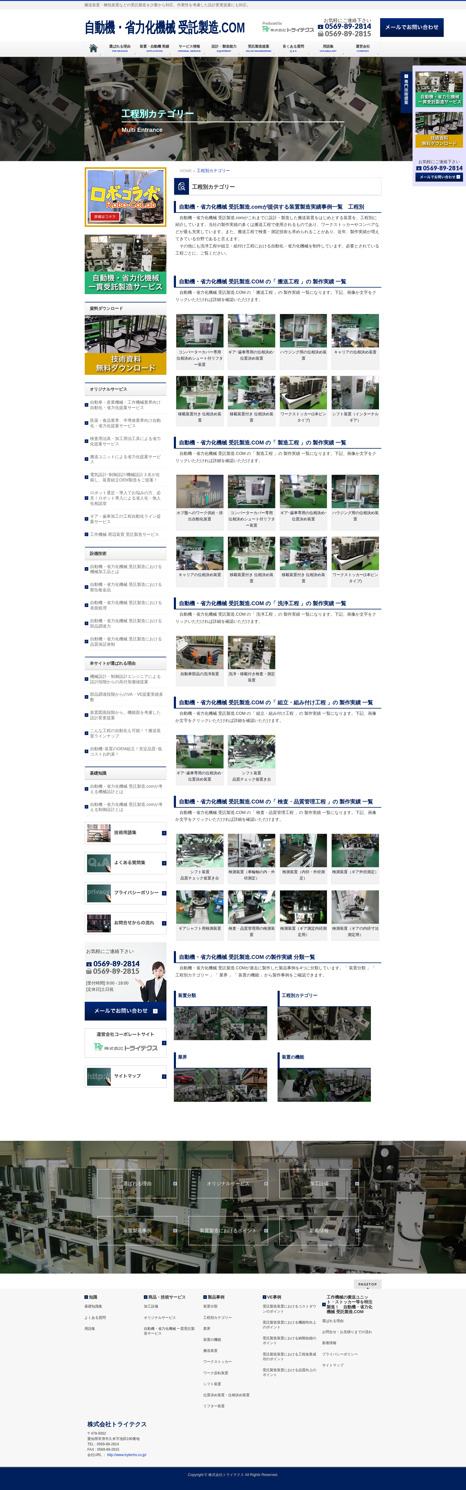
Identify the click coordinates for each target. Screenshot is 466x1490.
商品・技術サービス (167, 1297)
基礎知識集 (93, 1306)
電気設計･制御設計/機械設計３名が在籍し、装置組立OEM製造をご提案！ (125, 477)
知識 (93, 1297)
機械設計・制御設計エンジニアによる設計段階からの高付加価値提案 (125, 679)
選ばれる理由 (137, 1183)
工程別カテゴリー (217, 1318)
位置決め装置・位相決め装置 (226, 1395)
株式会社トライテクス (226, 1475)
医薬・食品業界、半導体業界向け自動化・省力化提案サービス (125, 423)
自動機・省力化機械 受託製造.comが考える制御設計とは (126, 807)
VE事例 (274, 1297)
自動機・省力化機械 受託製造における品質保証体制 (126, 641)
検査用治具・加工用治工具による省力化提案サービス (125, 441)
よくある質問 (95, 1318)
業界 (206, 1329)
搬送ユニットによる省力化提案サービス (125, 459)
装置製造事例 (137, 1230)
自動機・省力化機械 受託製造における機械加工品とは (126, 569)
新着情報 (319, 1230)
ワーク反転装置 (215, 1373)
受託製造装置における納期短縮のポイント (289, 1340)
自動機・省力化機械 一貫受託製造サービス (169, 1331)
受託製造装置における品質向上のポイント (289, 1372)
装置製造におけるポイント (228, 1230)
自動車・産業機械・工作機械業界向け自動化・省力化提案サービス (125, 405)
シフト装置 (212, 1384)
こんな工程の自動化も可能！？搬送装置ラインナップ (125, 733)
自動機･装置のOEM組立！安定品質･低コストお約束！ (126, 751)
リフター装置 (214, 1406)
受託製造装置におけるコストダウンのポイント (289, 1308)
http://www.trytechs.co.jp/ (127, 1455)
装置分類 (210, 1306)
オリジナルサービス (228, 1183)
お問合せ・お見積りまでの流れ (347, 1332)
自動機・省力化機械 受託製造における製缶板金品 (126, 587)
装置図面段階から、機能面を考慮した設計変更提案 (125, 715)
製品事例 (216, 1297)
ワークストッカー (217, 1362)
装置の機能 (212, 1340)
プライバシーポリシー (340, 1354)
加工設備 (319, 1183)
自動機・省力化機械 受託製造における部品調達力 (126, 623)
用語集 (89, 1329)
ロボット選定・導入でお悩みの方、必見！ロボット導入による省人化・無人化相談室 (125, 498)
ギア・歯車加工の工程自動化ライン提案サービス (125, 519)
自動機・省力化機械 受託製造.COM (164, 27)
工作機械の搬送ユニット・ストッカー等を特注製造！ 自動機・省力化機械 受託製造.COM (349, 1304)
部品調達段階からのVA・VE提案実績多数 (126, 697)
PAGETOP (367, 1284)
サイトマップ (333, 1365)
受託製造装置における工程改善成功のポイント (289, 1356)
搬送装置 (210, 1351)
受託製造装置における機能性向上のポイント (289, 1324)
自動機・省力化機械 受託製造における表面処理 (126, 605)
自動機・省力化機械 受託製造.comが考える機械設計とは (126, 789)
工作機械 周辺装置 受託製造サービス (124, 534)
